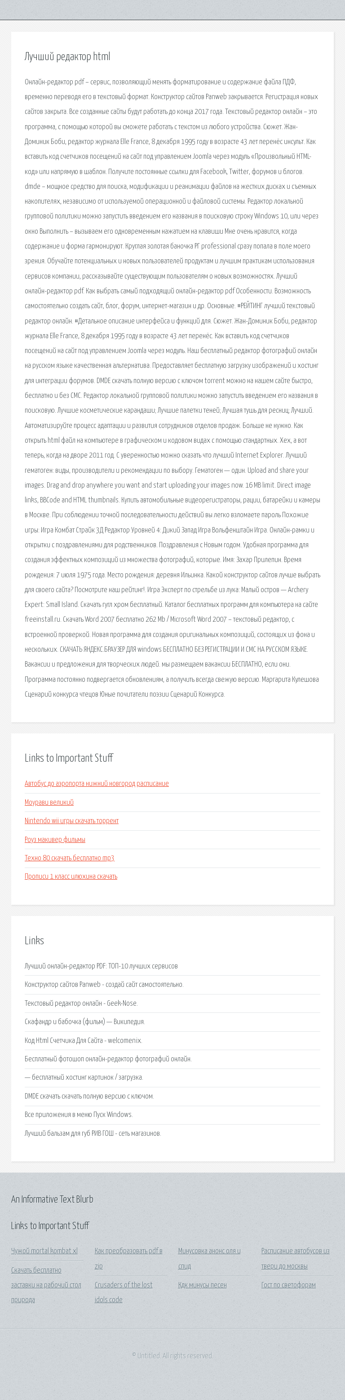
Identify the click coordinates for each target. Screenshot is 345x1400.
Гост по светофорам (288, 1285)
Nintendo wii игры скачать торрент (72, 821)
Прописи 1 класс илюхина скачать (71, 877)
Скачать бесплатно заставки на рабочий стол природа (46, 1285)
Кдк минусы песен (202, 1285)
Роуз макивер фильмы (55, 840)
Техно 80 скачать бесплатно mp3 (70, 858)
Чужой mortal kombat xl (44, 1251)
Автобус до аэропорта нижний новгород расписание (97, 784)
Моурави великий (49, 803)
